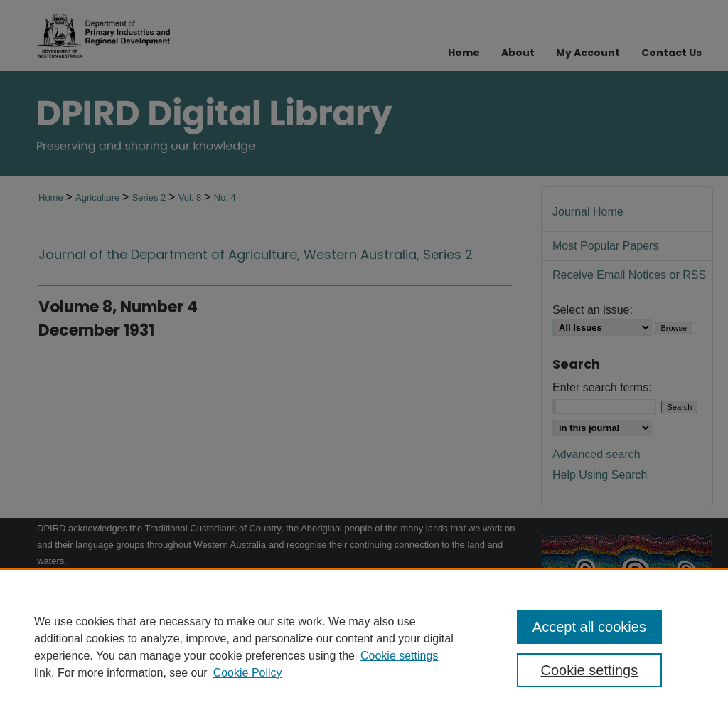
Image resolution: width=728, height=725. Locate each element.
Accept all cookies (589, 627)
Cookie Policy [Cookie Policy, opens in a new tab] (247, 673)
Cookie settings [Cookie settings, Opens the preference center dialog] (589, 670)
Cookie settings (399, 656)
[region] (364, 646)
